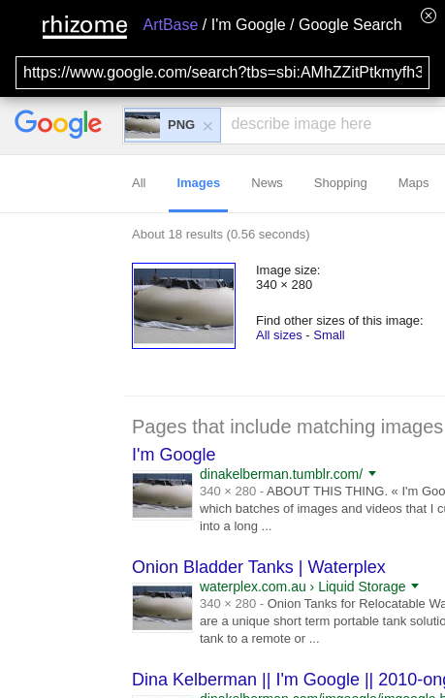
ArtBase (170, 24)
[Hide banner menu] (428, 15)
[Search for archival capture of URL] (222, 72)
